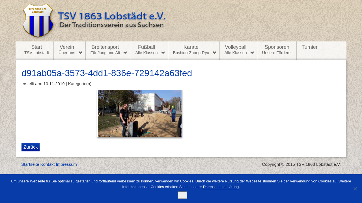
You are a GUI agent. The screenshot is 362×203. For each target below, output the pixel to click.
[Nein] (355, 188)
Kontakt (47, 164)
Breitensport (105, 50)
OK (182, 195)
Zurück (30, 146)
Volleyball (236, 50)
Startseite (30, 164)
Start (36, 50)
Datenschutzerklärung (221, 187)
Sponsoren (277, 50)
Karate (191, 50)
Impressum (66, 164)
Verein (67, 50)
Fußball (146, 50)
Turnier (309, 47)
